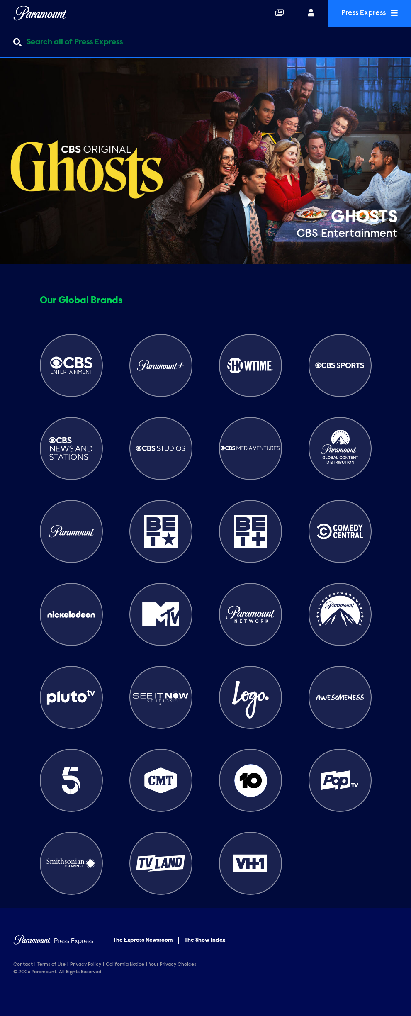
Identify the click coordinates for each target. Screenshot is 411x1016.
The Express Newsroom (143, 940)
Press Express (369, 13)
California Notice (125, 964)
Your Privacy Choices (172, 964)
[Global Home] (40, 13)
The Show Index (205, 940)
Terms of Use (51, 964)
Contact (23, 964)
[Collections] (279, 13)
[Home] (53, 941)
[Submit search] (17, 42)
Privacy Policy (85, 964)
